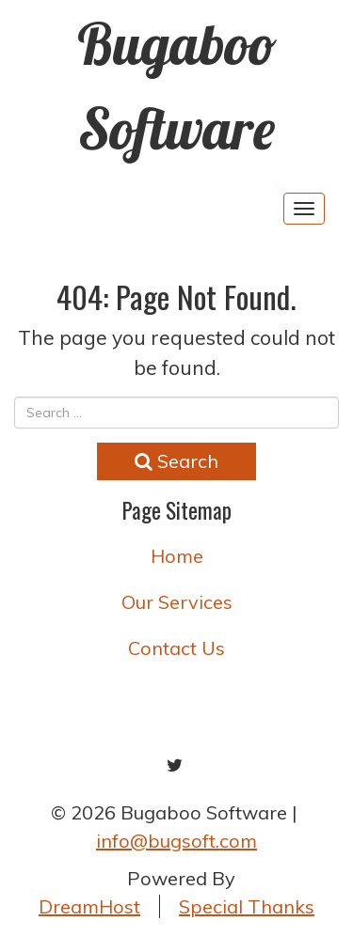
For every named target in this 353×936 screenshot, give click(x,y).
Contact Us (176, 648)
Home (177, 556)
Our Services (177, 602)
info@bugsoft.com (176, 840)
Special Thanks (246, 906)
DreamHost (89, 906)
